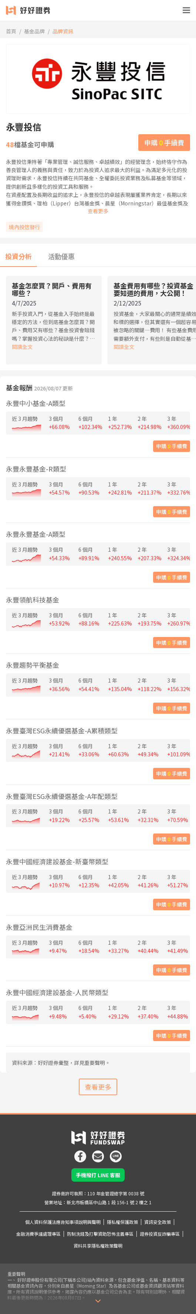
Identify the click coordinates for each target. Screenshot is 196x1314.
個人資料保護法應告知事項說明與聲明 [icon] (63, 1222)
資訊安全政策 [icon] (157, 1222)
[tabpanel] (98, 322)
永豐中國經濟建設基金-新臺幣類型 (57, 861)
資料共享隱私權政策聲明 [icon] (98, 1245)
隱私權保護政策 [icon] (122, 1222)
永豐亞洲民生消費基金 (39, 927)
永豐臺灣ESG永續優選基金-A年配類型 (62, 796)
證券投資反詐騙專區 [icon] (160, 1234)
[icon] (80, 1153)
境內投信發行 (24, 227)
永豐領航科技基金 (32, 599)
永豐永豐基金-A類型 (35, 534)
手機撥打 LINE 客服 (98, 1175)
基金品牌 (34, 31)
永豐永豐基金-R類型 (36, 468)
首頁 (11, 31)
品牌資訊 (63, 31)
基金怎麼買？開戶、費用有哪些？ (52, 289)
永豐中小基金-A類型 (35, 403)
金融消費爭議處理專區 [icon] (38, 1234)
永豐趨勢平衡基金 (32, 665)
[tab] (18, 257)
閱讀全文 (22, 346)
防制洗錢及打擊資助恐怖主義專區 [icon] (100, 1234)
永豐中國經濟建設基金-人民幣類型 (57, 992)
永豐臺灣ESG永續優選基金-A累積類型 (62, 730)
